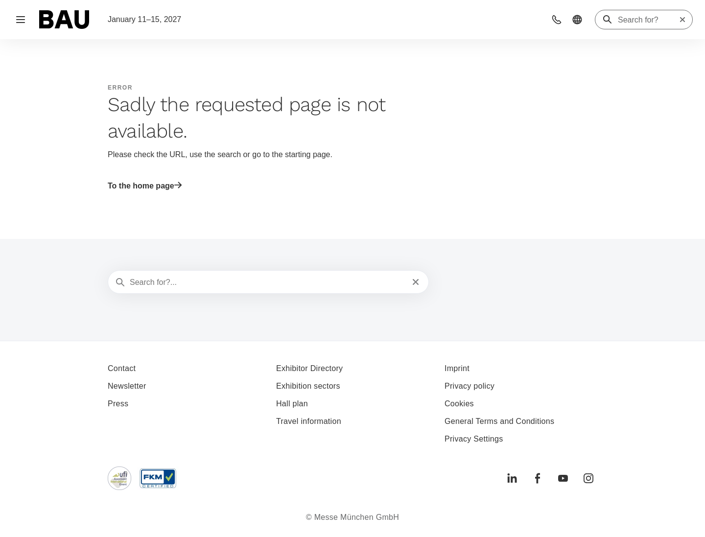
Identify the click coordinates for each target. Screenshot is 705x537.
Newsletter (127, 386)
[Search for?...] (267, 282)
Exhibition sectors (308, 386)
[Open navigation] (20, 19)
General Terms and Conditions (499, 421)
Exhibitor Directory (309, 368)
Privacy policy (469, 386)
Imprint (457, 368)
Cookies (459, 403)
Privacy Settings (474, 439)
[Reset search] (682, 19)
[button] (556, 19)
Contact (122, 368)
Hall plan (292, 403)
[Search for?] (648, 20)
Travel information (308, 421)
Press (118, 403)
